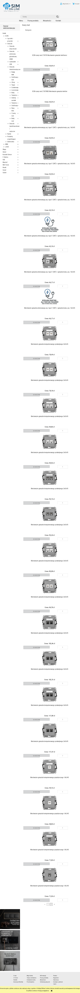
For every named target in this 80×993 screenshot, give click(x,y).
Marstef (5, 162)
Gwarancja (56, 980)
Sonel (4, 170)
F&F (4, 160)
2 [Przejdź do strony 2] (51, 904)
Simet (4, 152)
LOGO (7, 147)
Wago (4, 149)
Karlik (4, 33)
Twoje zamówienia (31, 978)
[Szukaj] (58, 17)
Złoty (13, 82)
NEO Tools (6, 165)
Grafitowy (15, 105)
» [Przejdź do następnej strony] (54, 904)
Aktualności (43, 980)
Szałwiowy (15, 87)
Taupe (13, 85)
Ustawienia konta (31, 980)
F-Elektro (5, 157)
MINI (6, 144)
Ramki (9, 134)
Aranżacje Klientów (18, 982)
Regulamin (56, 978)
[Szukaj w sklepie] (38, 16)
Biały (13, 93)
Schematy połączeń (45, 982)
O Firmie (15, 978)
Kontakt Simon (7, 154)
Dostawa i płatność (58, 982)
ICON (6, 36)
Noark (4, 167)
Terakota (14, 95)
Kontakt (15, 980)
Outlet (4, 173)
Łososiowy (15, 90)
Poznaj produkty (44, 978)
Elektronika (10, 142)
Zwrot (54, 984)
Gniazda (9, 44)
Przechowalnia (30, 982)
